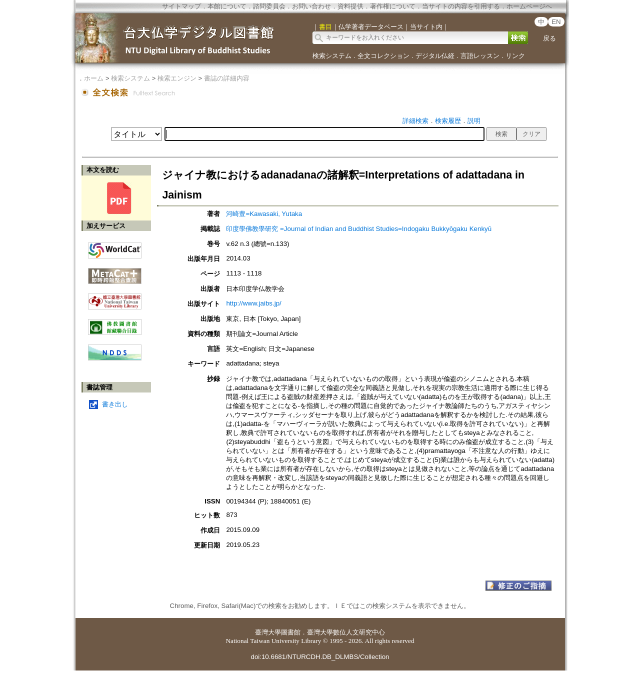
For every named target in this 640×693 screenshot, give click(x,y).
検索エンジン (177, 78)
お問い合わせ (311, 6)
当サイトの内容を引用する (461, 6)
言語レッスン (480, 56)
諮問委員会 (269, 6)
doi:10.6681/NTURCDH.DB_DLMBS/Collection (319, 656)
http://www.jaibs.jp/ (253, 303)
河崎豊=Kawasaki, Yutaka (264, 214)
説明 (474, 120)
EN (556, 22)
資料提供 (351, 6)
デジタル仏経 (435, 56)
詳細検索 (415, 120)
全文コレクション (384, 56)
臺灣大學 (268, 632)
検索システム (332, 56)
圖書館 (290, 632)
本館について (227, 6)
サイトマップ (181, 6)
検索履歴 (448, 120)
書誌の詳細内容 (227, 78)
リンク (515, 56)
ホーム (94, 78)
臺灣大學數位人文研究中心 (346, 632)
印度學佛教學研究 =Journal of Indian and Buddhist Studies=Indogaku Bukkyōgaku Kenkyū (359, 228)
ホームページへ (529, 6)
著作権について (393, 6)
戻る (549, 38)
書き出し (115, 404)
